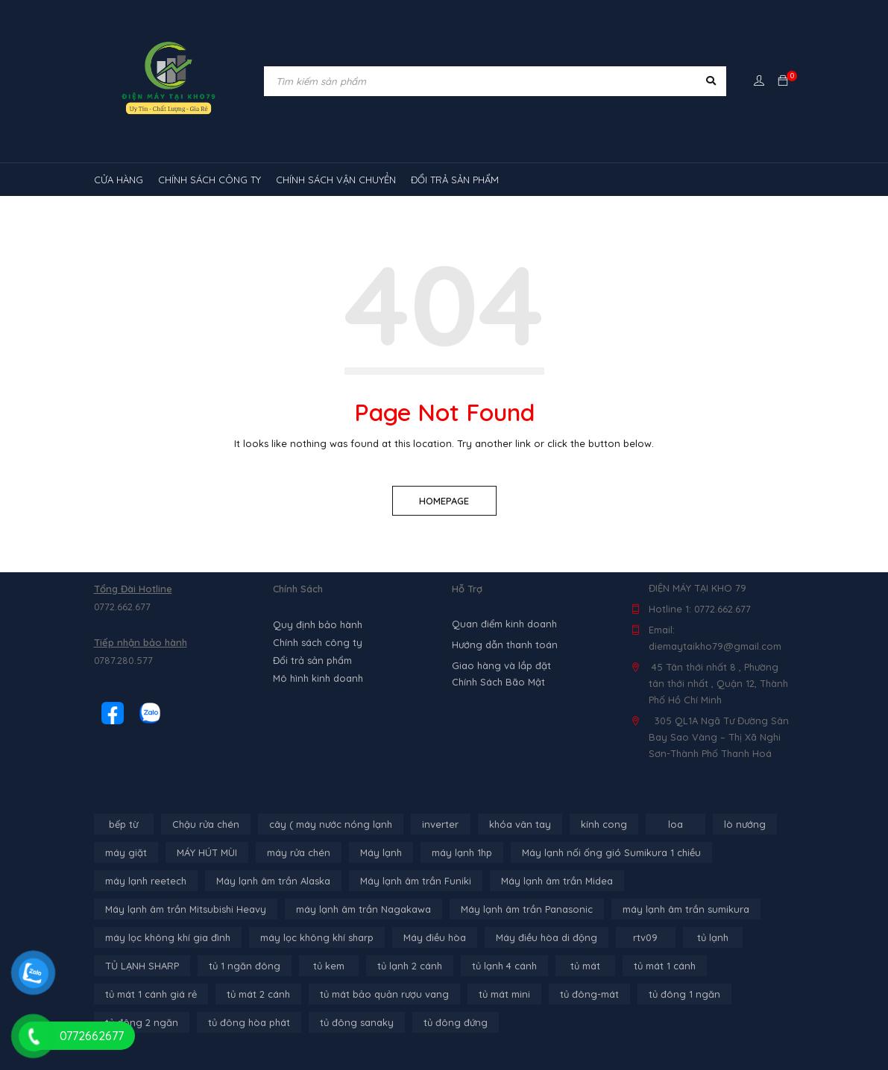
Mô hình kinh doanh (318, 678)
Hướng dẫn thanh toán (505, 644)
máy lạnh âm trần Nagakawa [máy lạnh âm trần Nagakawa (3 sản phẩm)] (363, 909)
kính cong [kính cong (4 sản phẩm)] (604, 824)
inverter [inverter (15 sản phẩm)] (440, 824)
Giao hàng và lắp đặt (501, 665)
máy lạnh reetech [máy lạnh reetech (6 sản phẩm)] (145, 881)
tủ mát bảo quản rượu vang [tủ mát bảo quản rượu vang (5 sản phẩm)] (384, 994)
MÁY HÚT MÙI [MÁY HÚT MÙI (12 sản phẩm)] (207, 852)
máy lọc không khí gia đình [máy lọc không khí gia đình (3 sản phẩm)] (167, 937)
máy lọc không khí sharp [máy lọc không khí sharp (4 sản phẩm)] (317, 937)
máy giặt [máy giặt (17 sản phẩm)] (126, 852)
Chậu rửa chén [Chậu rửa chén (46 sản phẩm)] (205, 824)
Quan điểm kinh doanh (504, 624)
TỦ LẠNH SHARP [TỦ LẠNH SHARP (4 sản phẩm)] (142, 966)
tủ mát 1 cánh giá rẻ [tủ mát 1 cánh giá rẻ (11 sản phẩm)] (151, 994)
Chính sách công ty (317, 642)
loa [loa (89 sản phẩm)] (675, 824)
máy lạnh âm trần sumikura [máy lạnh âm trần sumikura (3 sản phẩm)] (686, 909)
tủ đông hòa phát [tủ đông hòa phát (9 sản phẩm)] (249, 1022)
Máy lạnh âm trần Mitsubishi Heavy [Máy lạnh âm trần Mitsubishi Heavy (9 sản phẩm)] (185, 909)
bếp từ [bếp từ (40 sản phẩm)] (123, 824)
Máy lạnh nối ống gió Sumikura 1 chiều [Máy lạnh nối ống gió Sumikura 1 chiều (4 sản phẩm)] (611, 852)
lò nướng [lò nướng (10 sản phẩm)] (745, 824)
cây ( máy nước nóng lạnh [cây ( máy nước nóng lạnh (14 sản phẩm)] (330, 824)
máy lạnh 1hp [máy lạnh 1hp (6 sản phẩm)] (462, 852)
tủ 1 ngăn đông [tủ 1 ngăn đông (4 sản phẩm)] (244, 966)
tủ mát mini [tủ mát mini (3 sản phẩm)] (504, 994)
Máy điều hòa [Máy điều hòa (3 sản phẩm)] (434, 937)
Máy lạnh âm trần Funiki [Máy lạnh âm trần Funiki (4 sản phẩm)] (415, 881)
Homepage (444, 501)
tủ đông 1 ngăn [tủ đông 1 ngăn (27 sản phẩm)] (684, 994)
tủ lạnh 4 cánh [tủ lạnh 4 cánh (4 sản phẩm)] (504, 966)
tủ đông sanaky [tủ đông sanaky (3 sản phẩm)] (357, 1022)
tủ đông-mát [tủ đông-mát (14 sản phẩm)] (589, 994)
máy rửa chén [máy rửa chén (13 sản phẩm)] (298, 852)
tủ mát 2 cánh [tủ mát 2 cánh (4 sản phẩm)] (258, 994)
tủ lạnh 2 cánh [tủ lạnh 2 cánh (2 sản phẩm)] (409, 966)
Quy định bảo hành (317, 624)
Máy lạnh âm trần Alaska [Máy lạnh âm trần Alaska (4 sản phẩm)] (273, 881)
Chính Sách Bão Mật (498, 682)
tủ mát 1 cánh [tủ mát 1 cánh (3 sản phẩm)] (665, 966)
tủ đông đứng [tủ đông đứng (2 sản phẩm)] (455, 1022)
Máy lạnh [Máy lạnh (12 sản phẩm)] (381, 852)
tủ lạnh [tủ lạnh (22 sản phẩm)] (712, 937)
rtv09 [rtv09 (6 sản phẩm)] (645, 937)
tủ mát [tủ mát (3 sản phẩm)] (585, 966)
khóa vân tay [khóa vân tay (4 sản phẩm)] (520, 824)
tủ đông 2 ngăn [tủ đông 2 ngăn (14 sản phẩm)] (141, 1022)
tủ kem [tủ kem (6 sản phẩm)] (328, 966)
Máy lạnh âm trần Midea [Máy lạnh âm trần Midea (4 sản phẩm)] (557, 881)
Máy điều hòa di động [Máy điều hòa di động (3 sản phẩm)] (546, 937)
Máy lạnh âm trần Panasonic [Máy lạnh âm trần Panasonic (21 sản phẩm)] (527, 909)
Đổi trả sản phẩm (312, 660)
